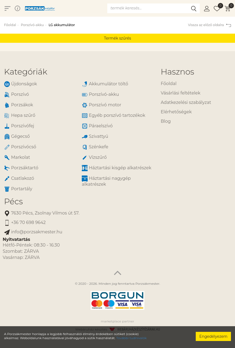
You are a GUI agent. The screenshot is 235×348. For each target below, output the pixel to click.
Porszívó (16, 95)
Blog (166, 121)
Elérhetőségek (176, 111)
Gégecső (17, 136)
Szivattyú (95, 136)
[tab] (78, 72)
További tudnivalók (131, 338)
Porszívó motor (101, 105)
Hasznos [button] (177, 72)
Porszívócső (20, 147)
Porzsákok (18, 105)
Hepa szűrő (19, 116)
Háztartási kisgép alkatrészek (116, 168)
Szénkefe (95, 147)
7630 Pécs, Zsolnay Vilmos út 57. (41, 213)
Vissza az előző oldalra (209, 25)
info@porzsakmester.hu (33, 232)
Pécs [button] (13, 201)
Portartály (18, 189)
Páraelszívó (97, 126)
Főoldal (10, 25)
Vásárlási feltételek (181, 93)
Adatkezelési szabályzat (186, 102)
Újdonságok (20, 84)
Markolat (17, 157)
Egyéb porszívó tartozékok (113, 116)
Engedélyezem (213, 336)
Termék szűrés (117, 38)
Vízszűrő (94, 157)
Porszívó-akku (32, 25)
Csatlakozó (19, 178)
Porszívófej (19, 126)
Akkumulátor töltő (105, 84)
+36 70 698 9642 (25, 223)
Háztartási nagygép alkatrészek (106, 181)
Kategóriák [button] (25, 72)
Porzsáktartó (21, 168)
